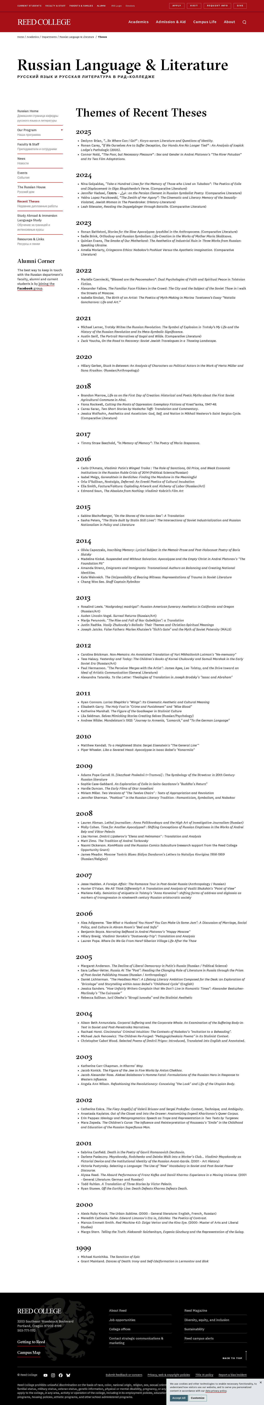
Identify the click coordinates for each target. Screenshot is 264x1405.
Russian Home (37, 116)
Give (240, 6)
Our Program (29, 133)
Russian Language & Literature (77, 37)
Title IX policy (204, 1375)
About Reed (118, 1310)
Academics (138, 22)
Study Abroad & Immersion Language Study (37, 222)
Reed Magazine (195, 1310)
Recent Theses (37, 204)
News (23, 161)
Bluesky (68, 1375)
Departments (49, 37)
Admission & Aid (171, 22)
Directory (130, 6)
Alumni (101, 6)
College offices (119, 1329)
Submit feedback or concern (124, 1375)
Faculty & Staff (55, 6)
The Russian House (31, 190)
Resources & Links (30, 242)
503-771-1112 (26, 1330)
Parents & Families (81, 6)
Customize (198, 1398)
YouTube (45, 1375)
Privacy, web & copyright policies (169, 1375)
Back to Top (232, 1358)
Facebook (61, 1375)
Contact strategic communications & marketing (136, 1341)
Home (20, 37)
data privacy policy (215, 1391)
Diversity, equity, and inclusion (206, 1320)
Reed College (44, 22)
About (229, 22)
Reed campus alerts (199, 1338)
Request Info (217, 6)
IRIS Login (116, 6)
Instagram (53, 1375)
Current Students (29, 6)
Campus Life (204, 22)
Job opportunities (122, 1320)
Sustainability (194, 1329)
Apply (177, 6)
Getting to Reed (31, 1341)
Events (23, 175)
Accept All (179, 1398)
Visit (194, 6)
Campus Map (28, 1352)
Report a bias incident (233, 1375)
